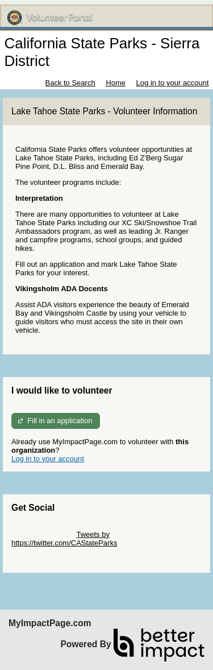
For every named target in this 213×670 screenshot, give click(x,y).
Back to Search (70, 82)
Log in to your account (172, 82)
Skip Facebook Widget (48, 551)
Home (116, 82)
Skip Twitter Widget (42, 534)
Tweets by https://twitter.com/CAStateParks (64, 538)
